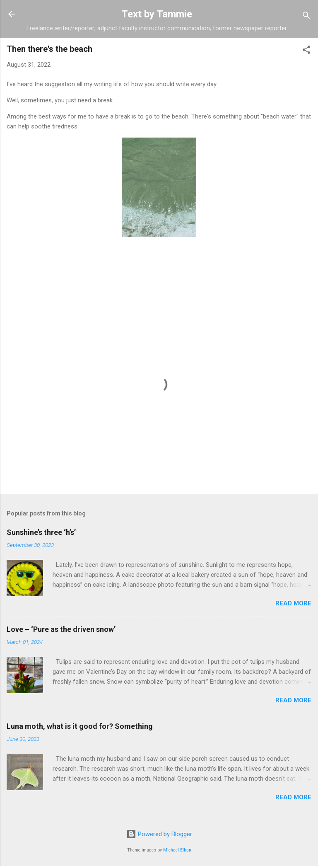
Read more (293, 603)
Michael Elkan (177, 850)
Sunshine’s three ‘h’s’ (41, 532)
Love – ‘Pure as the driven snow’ (61, 629)
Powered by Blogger (159, 834)
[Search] (306, 16)
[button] (306, 51)
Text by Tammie (156, 14)
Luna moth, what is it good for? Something (80, 726)
